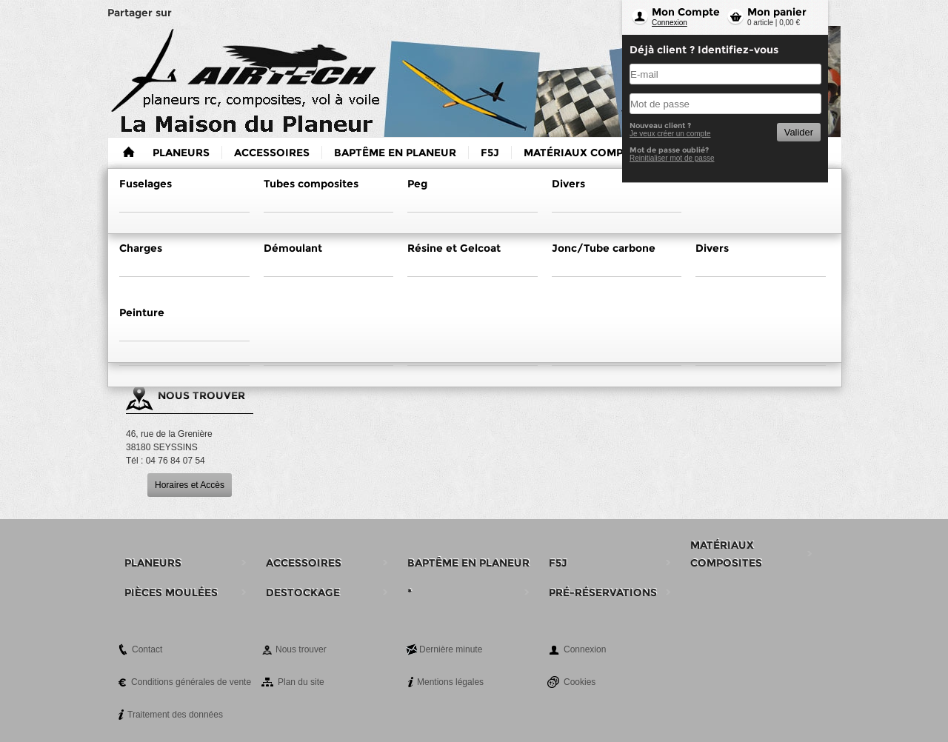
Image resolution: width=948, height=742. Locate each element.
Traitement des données (175, 714)
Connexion (669, 23)
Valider (798, 132)
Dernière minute (450, 649)
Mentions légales (450, 682)
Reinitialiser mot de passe (672, 158)
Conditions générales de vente (191, 682)
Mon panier (777, 12)
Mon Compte (686, 12)
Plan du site (301, 682)
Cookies (579, 682)
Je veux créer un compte (670, 134)
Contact (147, 649)
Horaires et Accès (189, 485)
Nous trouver (301, 649)
